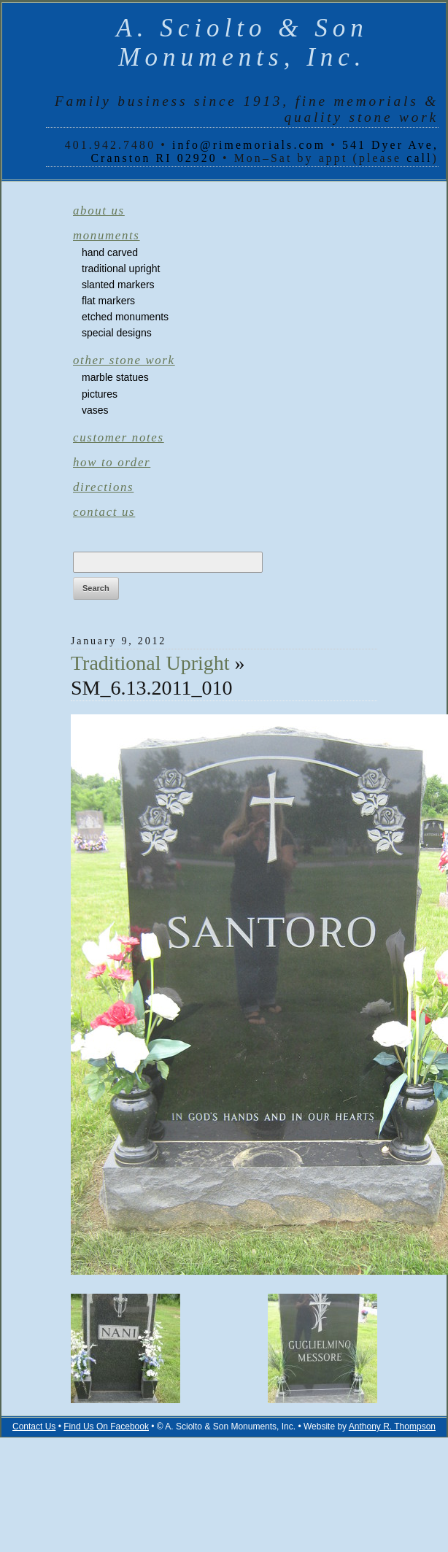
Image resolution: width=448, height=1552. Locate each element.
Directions (103, 487)
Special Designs (117, 333)
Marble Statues (115, 377)
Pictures (99, 394)
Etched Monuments (125, 317)
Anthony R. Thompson (392, 1426)
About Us (99, 210)
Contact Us (104, 512)
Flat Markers (108, 300)
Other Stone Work (124, 360)
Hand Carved (110, 252)
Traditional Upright (121, 268)
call (419, 158)
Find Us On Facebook (106, 1426)
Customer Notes (118, 437)
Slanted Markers (118, 284)
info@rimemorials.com (248, 145)
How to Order (111, 462)
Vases (95, 410)
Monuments (106, 235)
